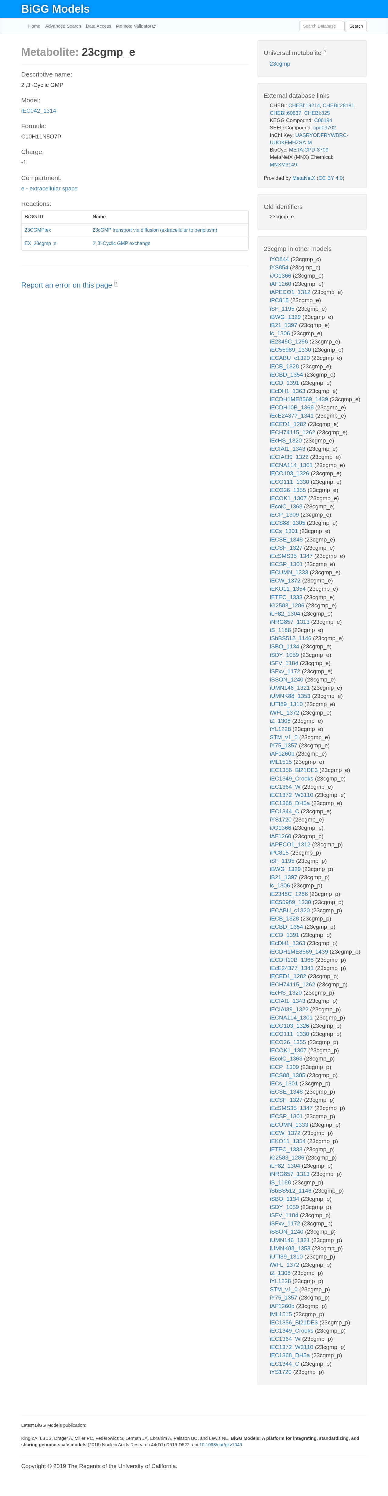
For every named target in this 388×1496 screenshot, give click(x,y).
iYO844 (280, 259)
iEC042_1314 (38, 111)
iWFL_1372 (285, 712)
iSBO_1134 (285, 646)
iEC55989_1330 (291, 350)
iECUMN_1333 (290, 572)
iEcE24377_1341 (292, 415)
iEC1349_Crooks (292, 778)
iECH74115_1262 (293, 432)
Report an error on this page (67, 285)
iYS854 (280, 267)
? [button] (116, 284)
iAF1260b (283, 753)
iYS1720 (281, 819)
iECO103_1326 (290, 473)
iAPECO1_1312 (291, 292)
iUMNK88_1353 (291, 696)
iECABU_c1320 (290, 358)
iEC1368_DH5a (290, 803)
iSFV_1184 (285, 663)
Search (356, 26)
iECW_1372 (286, 580)
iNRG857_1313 (290, 622)
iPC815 (280, 300)
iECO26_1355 (289, 490)
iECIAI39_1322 (290, 457)
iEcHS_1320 (286, 440)
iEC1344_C (285, 811)
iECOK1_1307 (289, 498)
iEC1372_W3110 (292, 795)
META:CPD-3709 (308, 150)
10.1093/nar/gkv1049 (220, 1444)
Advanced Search (63, 26)
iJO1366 (281, 275)
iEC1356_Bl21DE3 (294, 770)
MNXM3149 (283, 165)
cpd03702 (324, 128)
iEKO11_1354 (288, 589)
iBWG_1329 (286, 317)
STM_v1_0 (284, 737)
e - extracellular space (49, 188)
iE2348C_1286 (289, 341)
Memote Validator (134, 26)
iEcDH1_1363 (288, 391)
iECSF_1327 (287, 548)
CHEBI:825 (317, 113)
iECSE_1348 (287, 539)
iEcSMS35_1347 (292, 556)
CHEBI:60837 (285, 113)
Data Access (98, 26)
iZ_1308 (281, 721)
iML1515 (281, 762)
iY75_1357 (284, 745)
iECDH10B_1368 (292, 407)
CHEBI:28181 (338, 105)
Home (34, 26)
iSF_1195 (283, 309)
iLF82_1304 (286, 613)
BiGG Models (55, 9)
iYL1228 (281, 729)
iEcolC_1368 (287, 506)
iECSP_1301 (287, 564)
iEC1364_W (286, 787)
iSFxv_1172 (286, 671)
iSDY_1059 (285, 655)
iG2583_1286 (288, 605)
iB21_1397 (284, 325)
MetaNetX (304, 178)
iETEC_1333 (287, 597)
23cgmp (280, 63)
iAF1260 (281, 284)
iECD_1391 (285, 383)
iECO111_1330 (290, 482)
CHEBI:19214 (304, 105)
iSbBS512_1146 (291, 638)
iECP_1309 (285, 514)
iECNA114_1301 (292, 465)
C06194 (323, 120)
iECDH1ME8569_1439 (300, 399)
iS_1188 (281, 630)
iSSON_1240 (287, 679)
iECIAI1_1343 (288, 449)
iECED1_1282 (289, 424)
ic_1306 (281, 333)
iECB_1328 (285, 366)
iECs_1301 (284, 531)
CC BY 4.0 (330, 178)
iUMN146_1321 (290, 688)
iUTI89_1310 (287, 704)
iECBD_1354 (287, 374)
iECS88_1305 (288, 523)
